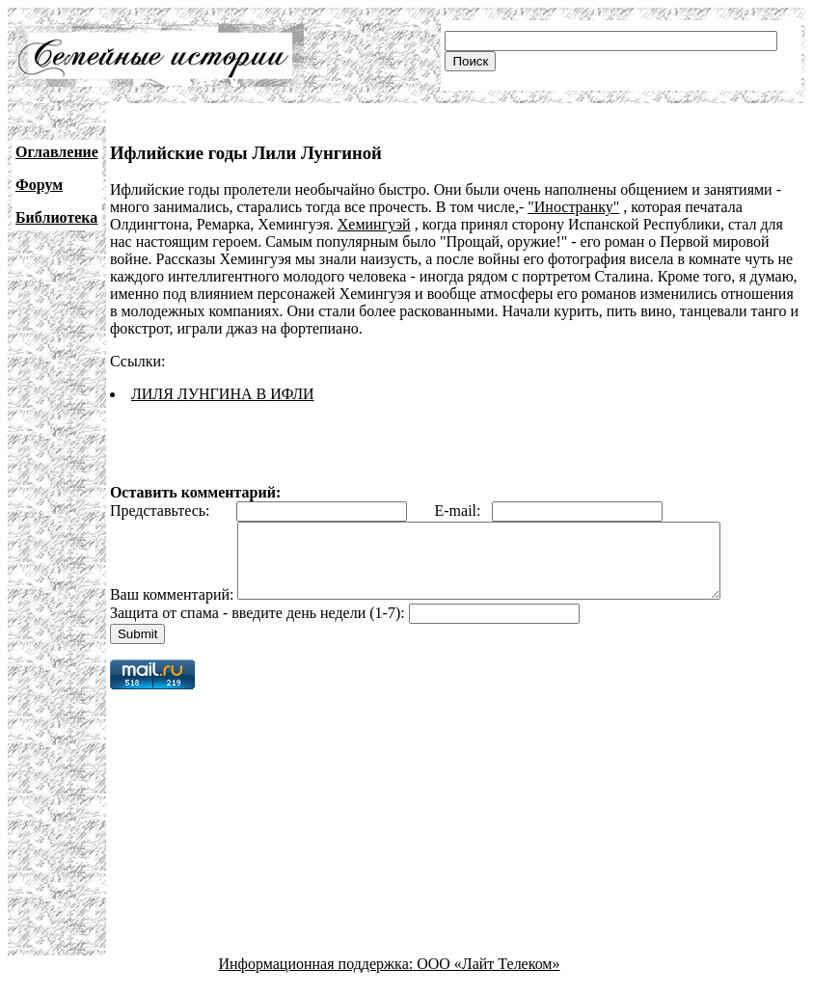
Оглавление (56, 152)
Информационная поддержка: (318, 978)
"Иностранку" (573, 207)
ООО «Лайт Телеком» (488, 978)
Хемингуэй (374, 224)
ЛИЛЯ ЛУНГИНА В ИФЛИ (222, 394)
